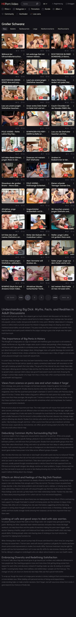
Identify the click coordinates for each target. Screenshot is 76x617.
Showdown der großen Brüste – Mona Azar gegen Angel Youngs (11, 184)
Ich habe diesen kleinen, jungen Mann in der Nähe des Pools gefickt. (12, 158)
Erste (20, 297)
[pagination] (10, 297)
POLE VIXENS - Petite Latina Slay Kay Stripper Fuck (11, 133)
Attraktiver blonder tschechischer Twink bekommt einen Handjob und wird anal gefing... (36, 287)
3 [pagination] (41, 297)
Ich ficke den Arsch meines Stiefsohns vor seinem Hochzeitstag (11, 236)
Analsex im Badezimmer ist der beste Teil (59, 158)
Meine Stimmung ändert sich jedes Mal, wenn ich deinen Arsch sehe (60, 81)
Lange (35, 29)
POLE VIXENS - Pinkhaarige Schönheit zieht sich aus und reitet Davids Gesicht (36, 184)
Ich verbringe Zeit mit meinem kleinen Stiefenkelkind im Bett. (36, 55)
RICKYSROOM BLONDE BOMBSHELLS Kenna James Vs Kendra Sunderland (61, 55)
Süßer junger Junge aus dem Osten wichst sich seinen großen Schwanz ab (61, 262)
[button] (38, 3)
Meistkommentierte (47, 29)
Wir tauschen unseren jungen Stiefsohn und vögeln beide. (60, 210)
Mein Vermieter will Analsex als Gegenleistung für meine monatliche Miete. (35, 262)
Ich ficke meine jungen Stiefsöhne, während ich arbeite (12, 262)
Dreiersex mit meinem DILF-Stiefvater (36, 158)
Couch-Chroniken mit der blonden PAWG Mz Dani (60, 107)
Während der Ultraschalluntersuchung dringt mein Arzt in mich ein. (12, 55)
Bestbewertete (24, 29)
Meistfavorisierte (63, 29)
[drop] (24, 54)
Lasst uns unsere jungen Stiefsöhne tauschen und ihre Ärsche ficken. (36, 81)
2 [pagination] (34, 297)
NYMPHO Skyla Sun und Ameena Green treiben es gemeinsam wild (12, 287)
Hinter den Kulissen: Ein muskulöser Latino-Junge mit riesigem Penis (36, 236)
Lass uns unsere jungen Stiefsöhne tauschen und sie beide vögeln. (11, 107)
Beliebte (13, 29)
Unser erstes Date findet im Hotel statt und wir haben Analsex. (37, 107)
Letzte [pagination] (55, 297)
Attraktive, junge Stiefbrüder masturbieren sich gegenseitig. (9, 210)
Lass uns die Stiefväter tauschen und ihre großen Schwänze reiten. (60, 133)
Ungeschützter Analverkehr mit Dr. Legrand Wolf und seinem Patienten (35, 210)
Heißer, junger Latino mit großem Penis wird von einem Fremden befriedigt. (60, 236)
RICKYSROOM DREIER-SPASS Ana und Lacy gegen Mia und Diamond (11, 81)
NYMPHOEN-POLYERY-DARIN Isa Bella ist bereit (36, 133)
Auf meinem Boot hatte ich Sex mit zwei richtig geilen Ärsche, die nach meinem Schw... (61, 287)
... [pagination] (48, 297)
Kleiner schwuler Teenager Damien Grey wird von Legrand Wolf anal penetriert (61, 184)
